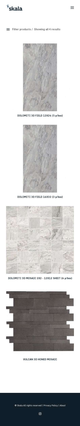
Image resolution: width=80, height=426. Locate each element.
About (62, 405)
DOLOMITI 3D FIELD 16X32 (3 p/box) (40, 197)
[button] (72, 7)
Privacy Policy (50, 405)
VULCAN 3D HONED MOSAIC (40, 359)
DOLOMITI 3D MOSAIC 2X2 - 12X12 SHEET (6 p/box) (40, 278)
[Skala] (14, 8)
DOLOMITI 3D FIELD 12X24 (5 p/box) (40, 115)
